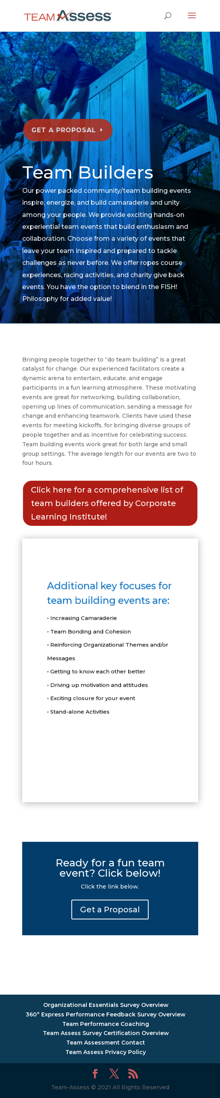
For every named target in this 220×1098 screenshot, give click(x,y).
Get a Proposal (64, 127)
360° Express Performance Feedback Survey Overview (106, 1014)
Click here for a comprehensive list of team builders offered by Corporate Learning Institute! (107, 503)
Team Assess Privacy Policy (105, 1052)
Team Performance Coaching (105, 1024)
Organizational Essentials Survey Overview (105, 1005)
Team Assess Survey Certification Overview (106, 1033)
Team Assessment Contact (105, 1042)
